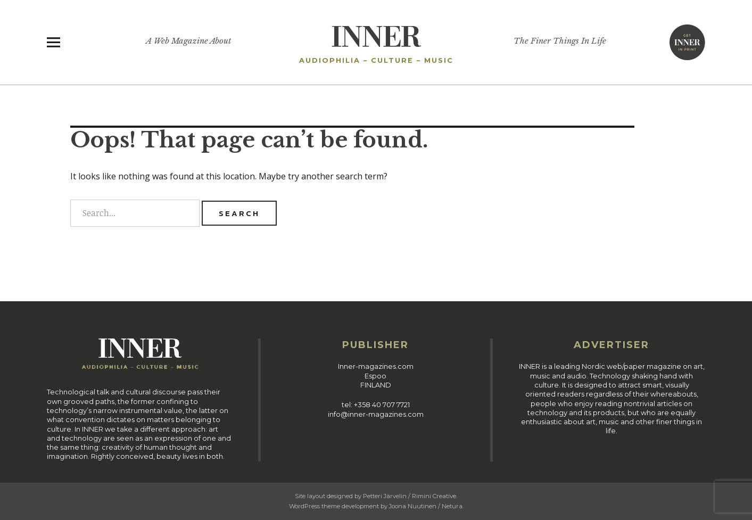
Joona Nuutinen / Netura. (426, 506)
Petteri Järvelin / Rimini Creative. (410, 496)
